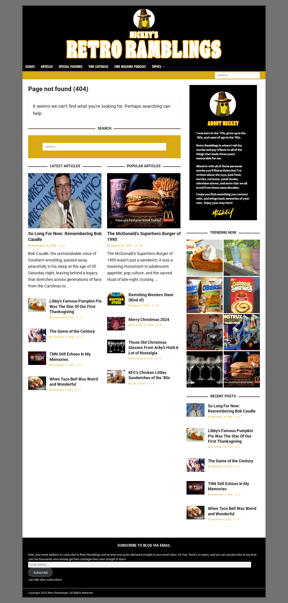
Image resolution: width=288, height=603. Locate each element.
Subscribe (40, 572)
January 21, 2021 (121, 245)
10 (157, 305)
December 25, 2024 (142, 325)
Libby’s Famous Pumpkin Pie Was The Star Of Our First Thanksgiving (76, 306)
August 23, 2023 (140, 305)
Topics (156, 66)
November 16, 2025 (44, 245)
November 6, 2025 (63, 389)
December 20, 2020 (142, 358)
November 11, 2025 (63, 365)
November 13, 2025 (63, 337)
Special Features (70, 66)
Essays (30, 66)
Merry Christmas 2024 (148, 319)
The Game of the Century (72, 331)
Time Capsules (98, 66)
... (68, 286)
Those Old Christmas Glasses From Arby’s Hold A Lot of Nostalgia (153, 347)
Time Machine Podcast (130, 66)
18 (140, 245)
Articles (47, 66)
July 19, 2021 (139, 383)
